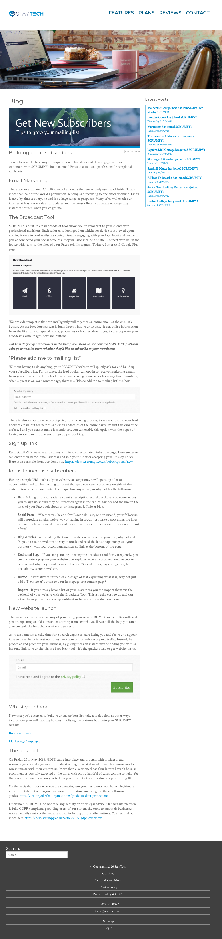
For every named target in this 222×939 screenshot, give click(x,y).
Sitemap (108, 921)
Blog (16, 101)
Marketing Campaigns (24, 741)
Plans (146, 13)
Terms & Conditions (108, 880)
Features (121, 13)
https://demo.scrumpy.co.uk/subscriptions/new (99, 461)
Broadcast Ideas (20, 733)
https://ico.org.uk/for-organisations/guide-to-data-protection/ (64, 795)
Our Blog (108, 873)
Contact (198, 13)
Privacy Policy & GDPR (108, 894)
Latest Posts (156, 99)
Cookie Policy (108, 887)
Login (108, 928)
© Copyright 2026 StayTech (108, 866)
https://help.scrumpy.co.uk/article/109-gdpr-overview (63, 818)
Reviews (170, 13)
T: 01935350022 (108, 904)
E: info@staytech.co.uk (108, 911)
